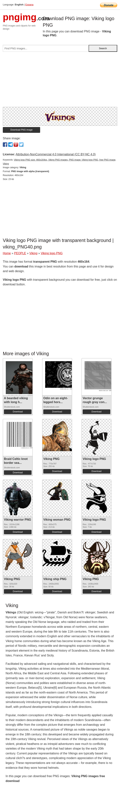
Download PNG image (21, 130)
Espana (29, 4)
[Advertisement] (60, 81)
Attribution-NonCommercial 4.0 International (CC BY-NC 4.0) (55, 154)
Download (18, 411)
